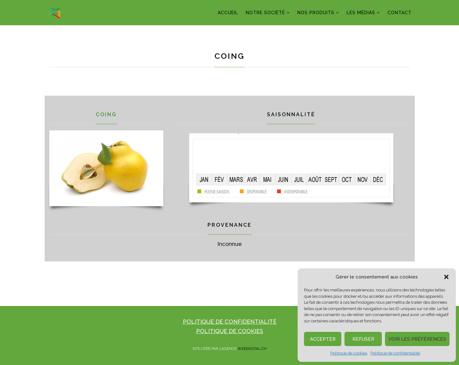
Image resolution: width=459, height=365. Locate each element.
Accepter (323, 339)
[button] (446, 277)
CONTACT (400, 12)
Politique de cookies (348, 353)
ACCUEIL (228, 12)
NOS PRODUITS (315, 12)
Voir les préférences (417, 339)
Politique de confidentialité (395, 353)
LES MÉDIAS (361, 12)
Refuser (363, 339)
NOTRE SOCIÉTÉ (265, 12)
